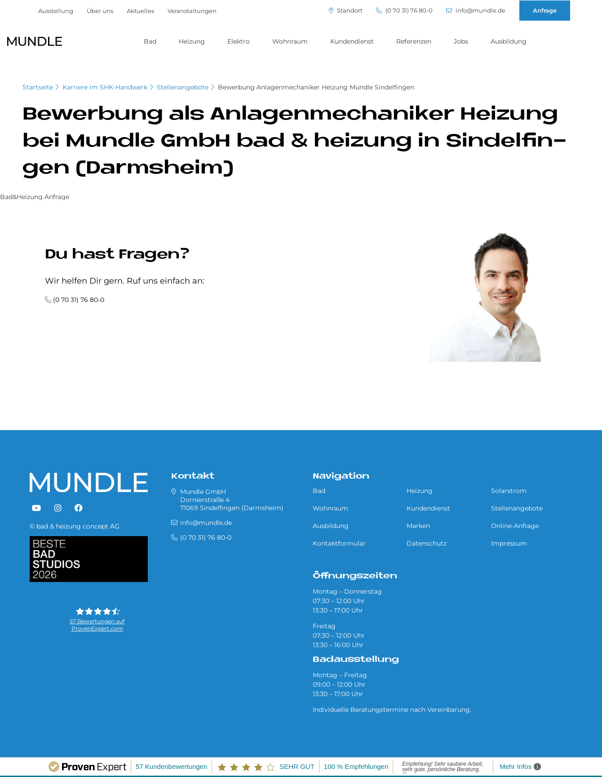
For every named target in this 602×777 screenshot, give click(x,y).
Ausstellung (55, 10)
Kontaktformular (339, 543)
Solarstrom (509, 491)
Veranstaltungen (192, 10)
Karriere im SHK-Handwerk (104, 87)
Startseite (37, 87)
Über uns (100, 10)
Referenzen (413, 41)
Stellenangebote (182, 87)
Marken (418, 526)
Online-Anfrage (515, 526)
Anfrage (545, 10)
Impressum (509, 543)
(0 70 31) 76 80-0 (404, 10)
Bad (150, 41)
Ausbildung (509, 41)
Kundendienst (352, 41)
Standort (346, 10)
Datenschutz (427, 543)
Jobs (461, 41)
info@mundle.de (475, 10)
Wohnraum (290, 41)
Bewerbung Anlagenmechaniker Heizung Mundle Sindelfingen (316, 87)
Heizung (192, 41)
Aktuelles (140, 10)
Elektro (238, 41)
